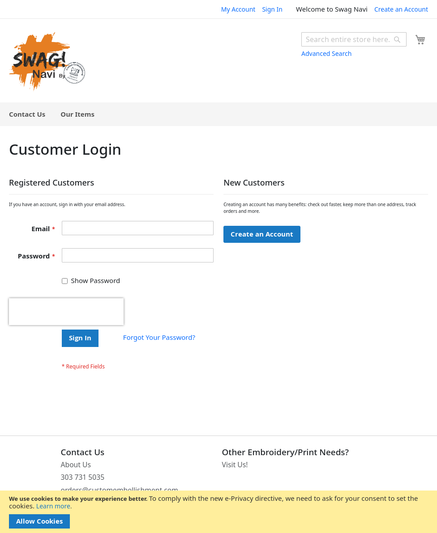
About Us (76, 465)
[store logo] (47, 61)
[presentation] (66, 311)
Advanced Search (326, 53)
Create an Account (401, 9)
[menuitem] (27, 114)
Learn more (53, 506)
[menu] (218, 114)
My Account (238, 9)
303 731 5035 (83, 477)
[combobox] (354, 39)
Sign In (272, 9)
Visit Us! (235, 465)
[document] (218, 512)
